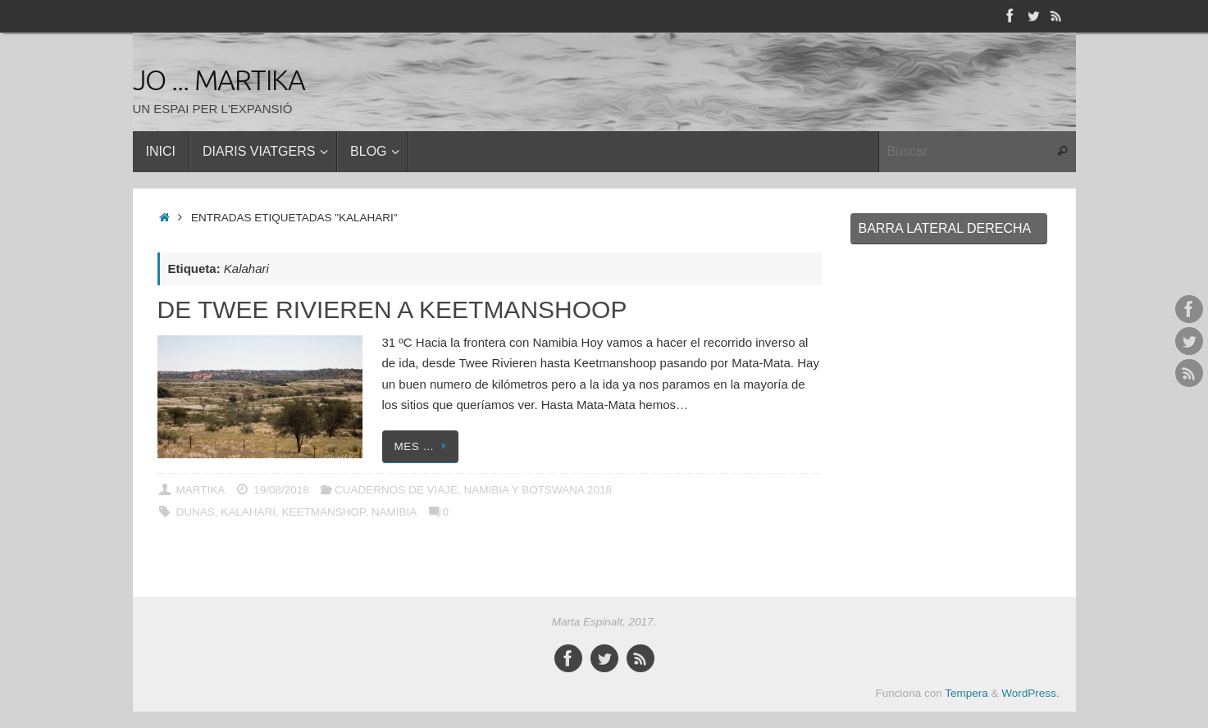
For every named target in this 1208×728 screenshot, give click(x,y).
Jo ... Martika (219, 81)
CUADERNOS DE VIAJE (396, 490)
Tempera (966, 693)
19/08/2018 (281, 490)
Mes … (423, 446)
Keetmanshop (324, 512)
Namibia (394, 512)
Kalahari (248, 512)
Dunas (195, 512)
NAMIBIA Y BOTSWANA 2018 (537, 490)
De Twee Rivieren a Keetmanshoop (392, 309)
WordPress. (1030, 693)
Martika (200, 490)
